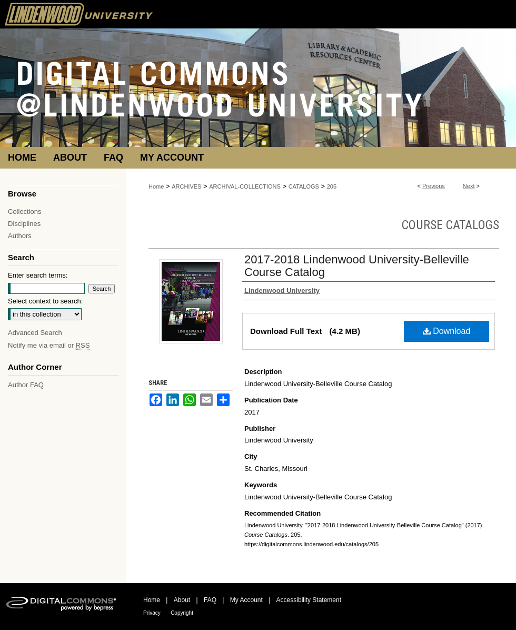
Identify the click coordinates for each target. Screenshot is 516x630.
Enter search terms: (37, 275)
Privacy (152, 613)
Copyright (182, 613)
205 (331, 186)
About (182, 600)
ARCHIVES (186, 186)
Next (469, 186)
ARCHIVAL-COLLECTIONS (245, 186)
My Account (246, 600)
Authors (20, 236)
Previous (433, 186)
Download (447, 331)
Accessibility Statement (308, 600)
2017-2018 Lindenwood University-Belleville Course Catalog (356, 266)
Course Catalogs (450, 225)
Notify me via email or (49, 345)
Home (156, 186)
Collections (25, 211)
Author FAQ (26, 385)
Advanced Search (35, 333)
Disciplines (24, 224)
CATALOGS (304, 186)
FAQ (210, 600)
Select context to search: (45, 301)
